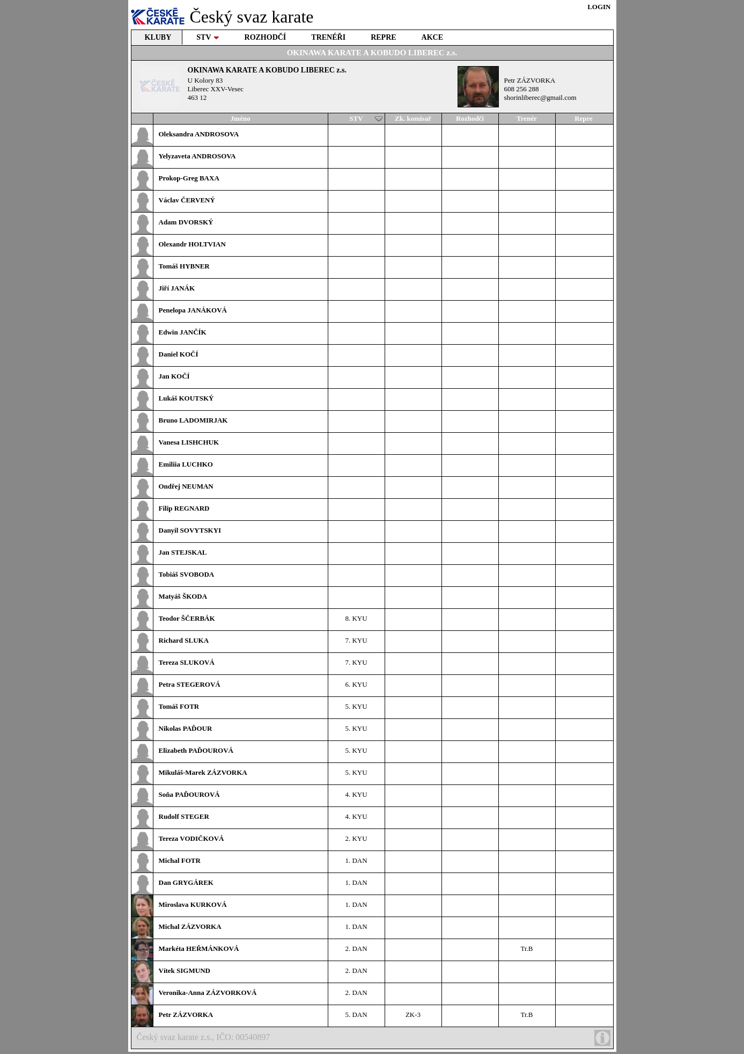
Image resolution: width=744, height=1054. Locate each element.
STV (207, 37)
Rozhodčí (470, 118)
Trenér (527, 118)
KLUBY (158, 37)
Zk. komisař (413, 118)
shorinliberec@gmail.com (540, 97)
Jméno (241, 118)
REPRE (383, 37)
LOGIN (598, 7)
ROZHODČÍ (265, 37)
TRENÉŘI (328, 37)
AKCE (432, 37)
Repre (583, 118)
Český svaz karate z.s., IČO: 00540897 (373, 1038)
